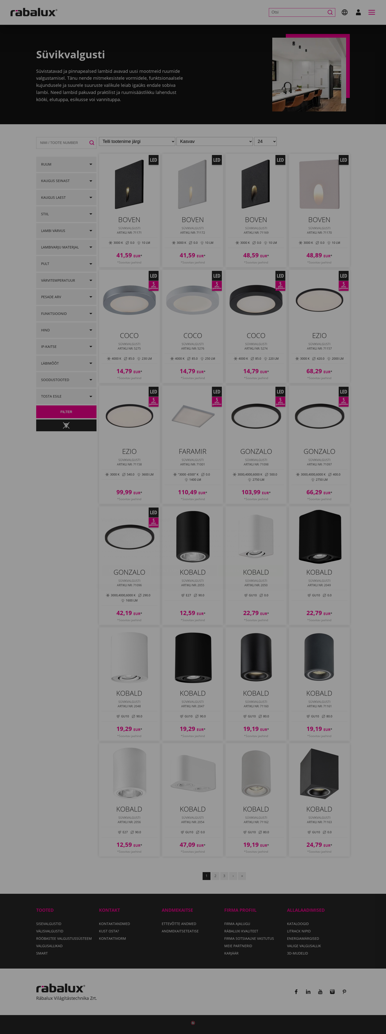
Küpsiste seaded (126, 543)
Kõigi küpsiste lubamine (251, 543)
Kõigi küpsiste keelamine (184, 543)
